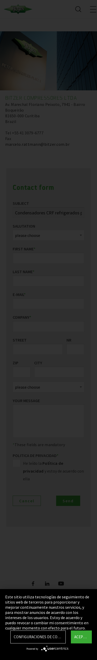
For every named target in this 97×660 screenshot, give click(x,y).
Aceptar (81, 636)
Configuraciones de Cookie (39, 636)
